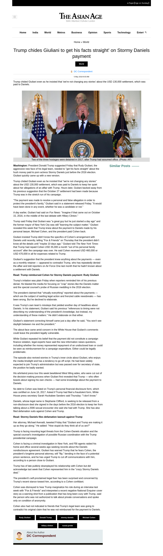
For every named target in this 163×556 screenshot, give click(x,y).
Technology (124, 32)
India (35, 32)
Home (23, 32)
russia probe (67, 526)
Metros (61, 32)
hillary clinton (47, 526)
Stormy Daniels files (32, 417)
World (47, 32)
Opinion (92, 32)
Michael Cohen (89, 518)
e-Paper (130, 3)
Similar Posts (119, 166)
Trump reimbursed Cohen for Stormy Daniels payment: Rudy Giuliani (60, 275)
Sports (107, 32)
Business (76, 32)
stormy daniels (67, 518)
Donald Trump (46, 518)
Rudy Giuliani (25, 518)
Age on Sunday (141, 3)
